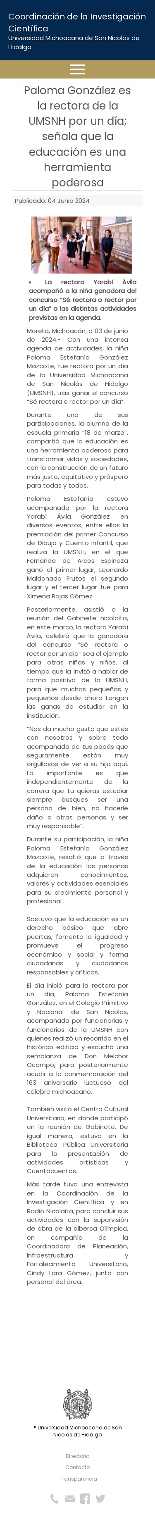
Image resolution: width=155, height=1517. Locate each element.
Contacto (77, 1467)
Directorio (77, 1456)
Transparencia (78, 1478)
